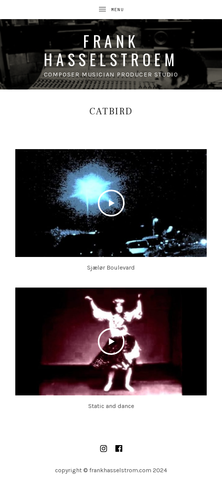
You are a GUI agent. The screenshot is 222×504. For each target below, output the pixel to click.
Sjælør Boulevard (111, 267)
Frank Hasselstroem (111, 50)
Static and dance (111, 406)
